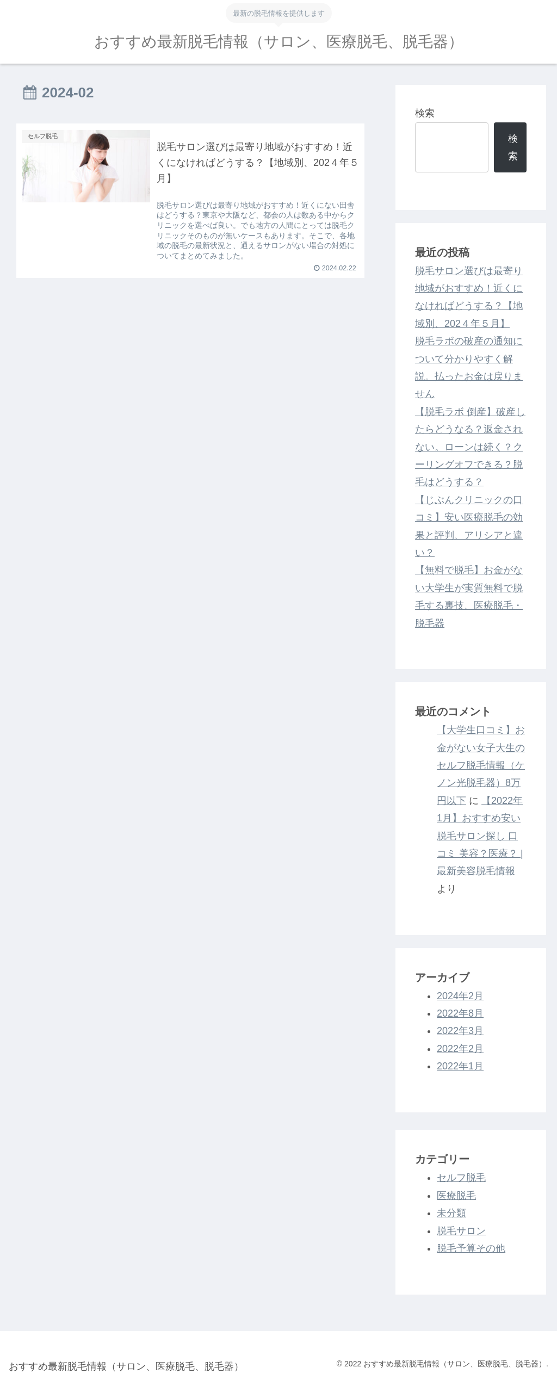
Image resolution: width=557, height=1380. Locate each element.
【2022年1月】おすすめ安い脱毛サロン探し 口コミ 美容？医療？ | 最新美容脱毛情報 (480, 836)
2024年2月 (460, 996)
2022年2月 (460, 1048)
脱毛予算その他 (471, 1248)
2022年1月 (460, 1066)
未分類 (451, 1213)
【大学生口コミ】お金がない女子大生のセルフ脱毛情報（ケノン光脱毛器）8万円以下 (481, 765)
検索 (425, 113)
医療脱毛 (456, 1195)
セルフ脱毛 (461, 1177)
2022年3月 (460, 1030)
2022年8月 (460, 1013)
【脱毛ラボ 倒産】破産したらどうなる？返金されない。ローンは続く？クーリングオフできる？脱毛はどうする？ (470, 447)
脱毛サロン (461, 1231)
